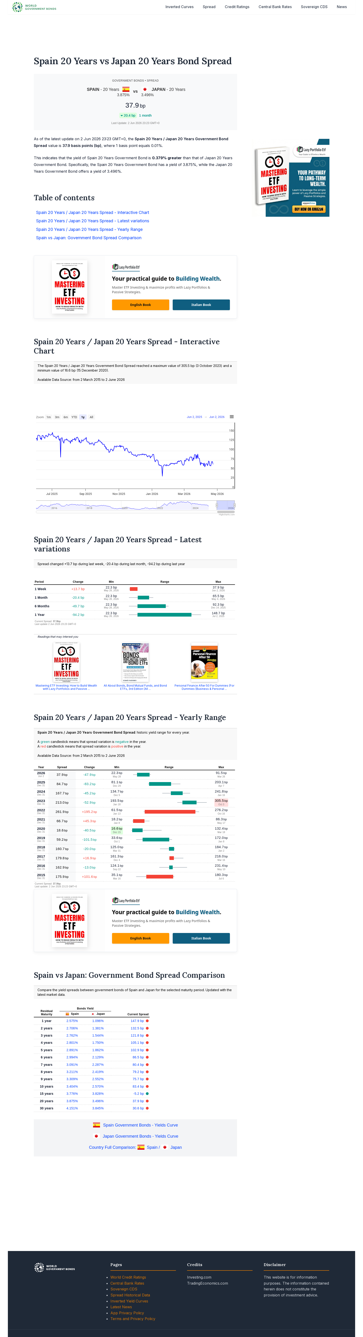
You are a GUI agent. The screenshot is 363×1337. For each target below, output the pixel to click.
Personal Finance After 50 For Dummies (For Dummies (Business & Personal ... (204, 687)
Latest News (121, 1307)
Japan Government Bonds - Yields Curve (140, 1136)
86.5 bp (139, 1057)
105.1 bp (138, 1042)
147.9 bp (138, 1021)
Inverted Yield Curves (129, 1301)
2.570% (98, 1086)
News (342, 6)
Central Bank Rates (275, 6)
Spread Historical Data (130, 1295)
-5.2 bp (139, 1093)
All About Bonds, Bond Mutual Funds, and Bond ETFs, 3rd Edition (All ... (135, 687)
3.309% (72, 1079)
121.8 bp (138, 1035)
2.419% (98, 1072)
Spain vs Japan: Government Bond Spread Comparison (88, 237)
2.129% (98, 1057)
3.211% (72, 1072)
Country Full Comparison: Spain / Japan (135, 1147)
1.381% (98, 1028)
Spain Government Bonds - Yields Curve (140, 1125)
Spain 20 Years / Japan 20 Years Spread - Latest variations (92, 220)
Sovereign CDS (314, 6)
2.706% (72, 1028)
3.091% (72, 1064)
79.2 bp (139, 1072)
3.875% (72, 1101)
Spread (209, 6)
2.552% (98, 1079)
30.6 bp (139, 1108)
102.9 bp (138, 1050)
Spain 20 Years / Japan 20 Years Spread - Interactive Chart (92, 212)
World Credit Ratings (128, 1277)
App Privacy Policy (127, 1313)
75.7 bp (139, 1079)
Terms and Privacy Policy (132, 1318)
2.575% (72, 1021)
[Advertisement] (181, 32)
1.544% (98, 1035)
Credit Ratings (237, 6)
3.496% (98, 1101)
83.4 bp (139, 1086)
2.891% (72, 1050)
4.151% (72, 1108)
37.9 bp (139, 1101)
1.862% (98, 1050)
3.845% (98, 1108)
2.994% (72, 1057)
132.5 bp (138, 1028)
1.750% (98, 1042)
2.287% (98, 1064)
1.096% (98, 1021)
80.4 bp (139, 1064)
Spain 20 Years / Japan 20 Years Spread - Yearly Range (89, 229)
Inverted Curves (180, 6)
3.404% (72, 1086)
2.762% (72, 1035)
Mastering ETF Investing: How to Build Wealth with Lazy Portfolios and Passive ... (66, 687)
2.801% (72, 1042)
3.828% (98, 1093)
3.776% (72, 1093)
